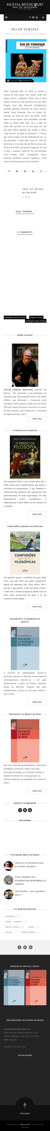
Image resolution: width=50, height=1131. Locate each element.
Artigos (8, 932)
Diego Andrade (25, 1124)
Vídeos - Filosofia (13, 921)
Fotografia (10, 916)
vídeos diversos (28, 932)
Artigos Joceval (12, 927)
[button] (6, 17)
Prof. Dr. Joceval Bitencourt (33, 191)
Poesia (31, 927)
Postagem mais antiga (36, 321)
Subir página (25, 1113)
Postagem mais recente (15, 317)
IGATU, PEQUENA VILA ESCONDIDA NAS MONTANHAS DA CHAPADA (30, 880)
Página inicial (36, 317)
